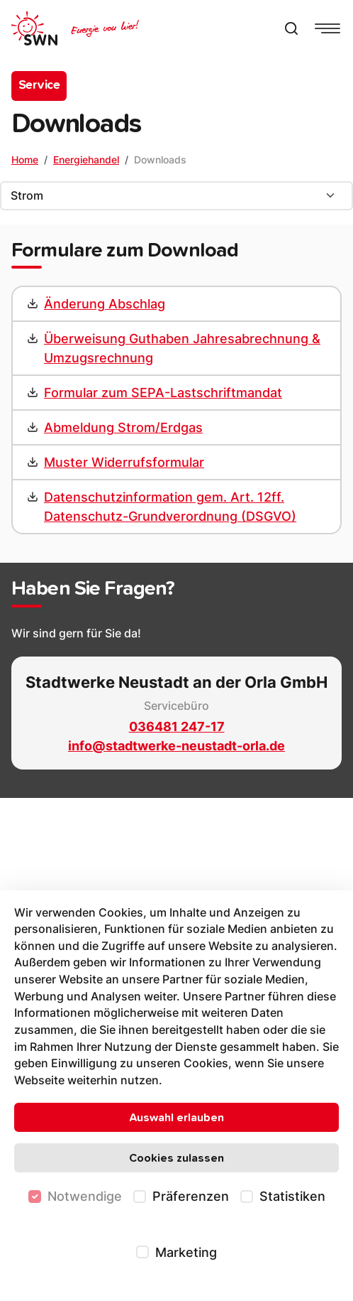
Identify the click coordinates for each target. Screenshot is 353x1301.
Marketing (186, 1252)
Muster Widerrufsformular (124, 462)
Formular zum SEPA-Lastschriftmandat (163, 392)
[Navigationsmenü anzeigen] (327, 28)
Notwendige (84, 1196)
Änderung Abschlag (104, 303)
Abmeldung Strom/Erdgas (123, 427)
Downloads (160, 159)
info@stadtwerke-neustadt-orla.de (176, 745)
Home (24, 159)
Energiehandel (86, 159)
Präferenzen (190, 1196)
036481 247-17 (177, 726)
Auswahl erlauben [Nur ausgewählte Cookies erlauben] (176, 1117)
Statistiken (292, 1196)
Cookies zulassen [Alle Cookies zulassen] (176, 1158)
